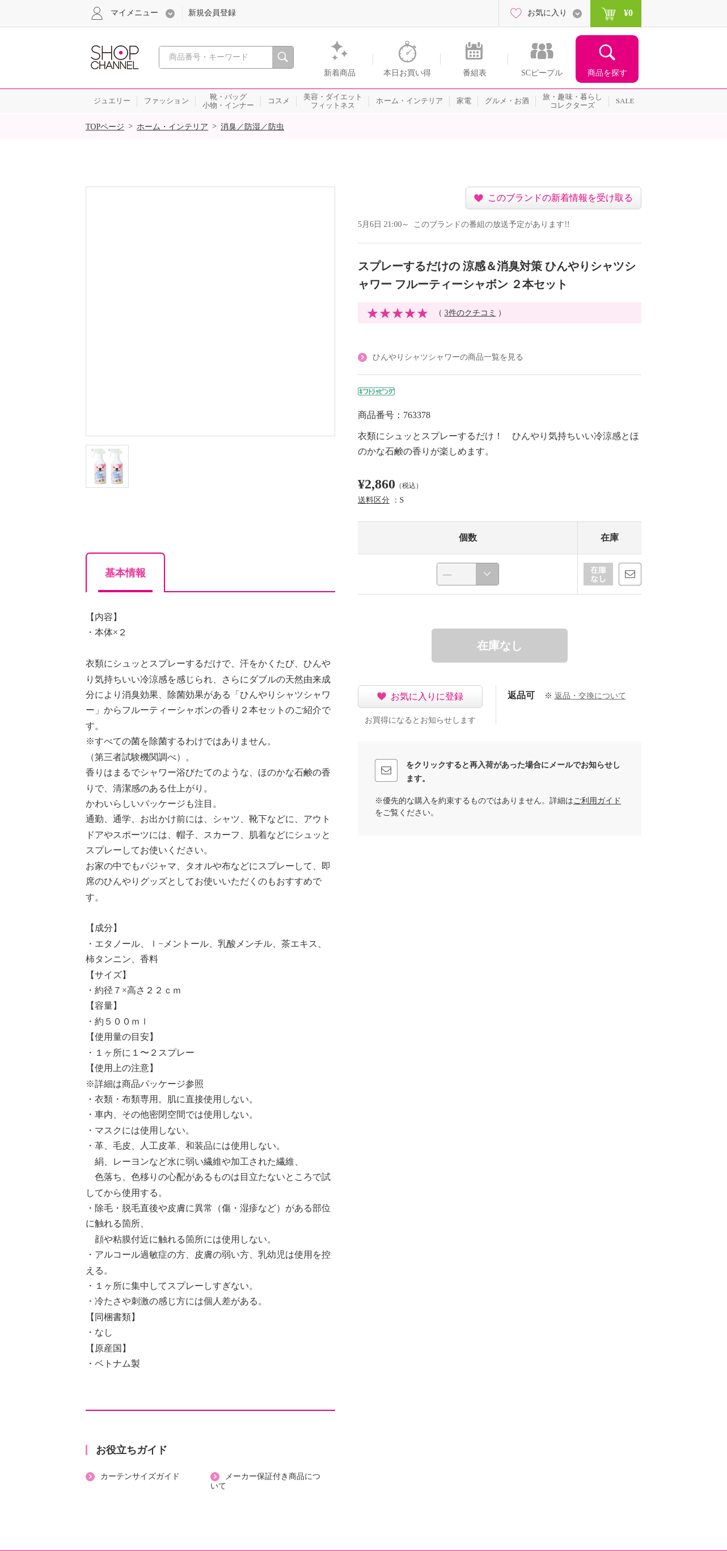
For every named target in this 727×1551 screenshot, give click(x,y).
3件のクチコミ (470, 313)
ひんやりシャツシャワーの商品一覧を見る (448, 357)
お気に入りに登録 (427, 696)
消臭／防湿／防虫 (252, 127)
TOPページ (105, 127)
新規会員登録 (212, 13)
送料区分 (374, 500)
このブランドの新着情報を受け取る (560, 198)
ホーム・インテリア (172, 127)
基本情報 (125, 573)
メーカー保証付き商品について (265, 1481)
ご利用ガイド (597, 800)
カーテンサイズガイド (140, 1476)
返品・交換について (590, 696)
